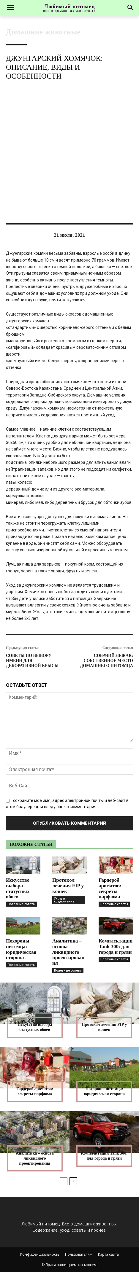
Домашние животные (43, 32)
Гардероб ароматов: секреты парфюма (110, 888)
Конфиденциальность (39, 1254)
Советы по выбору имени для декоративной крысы (32, 660)
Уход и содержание (64, 899)
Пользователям (78, 1254)
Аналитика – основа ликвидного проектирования (68, 952)
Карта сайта (108, 1254)
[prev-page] (63, 1181)
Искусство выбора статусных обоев (17, 888)
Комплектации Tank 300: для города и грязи (115, 946)
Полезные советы (21, 904)
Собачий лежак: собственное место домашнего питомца (106, 660)
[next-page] (73, 1181)
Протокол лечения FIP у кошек (68, 885)
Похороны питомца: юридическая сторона (21, 949)
